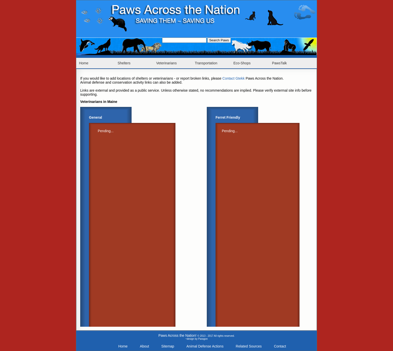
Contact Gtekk (233, 78)
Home (83, 63)
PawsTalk (279, 63)
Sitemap (167, 346)
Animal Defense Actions (205, 346)
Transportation (206, 63)
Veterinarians (166, 63)
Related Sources (249, 346)
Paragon (203, 338)
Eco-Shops (241, 63)
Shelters (124, 63)
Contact (280, 346)
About (144, 346)
